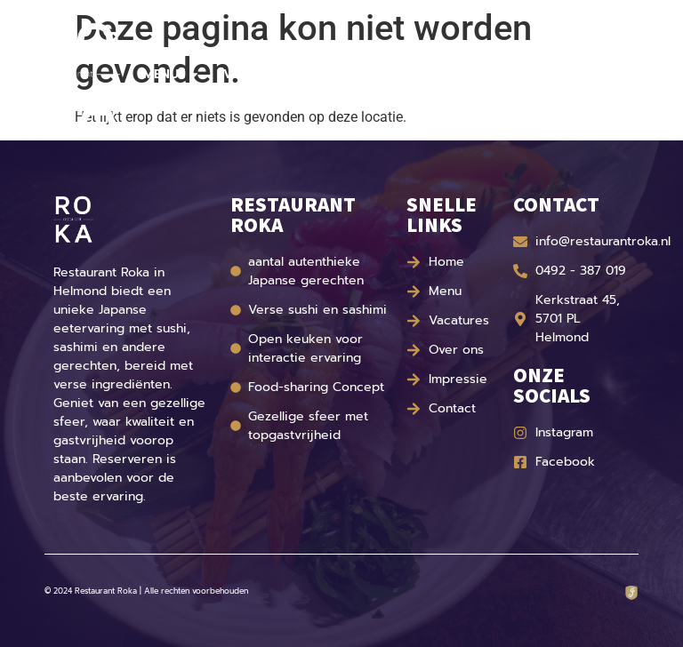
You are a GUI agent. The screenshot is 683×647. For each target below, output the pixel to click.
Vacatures (259, 74)
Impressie (437, 74)
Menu (171, 74)
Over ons (350, 74)
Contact (520, 74)
